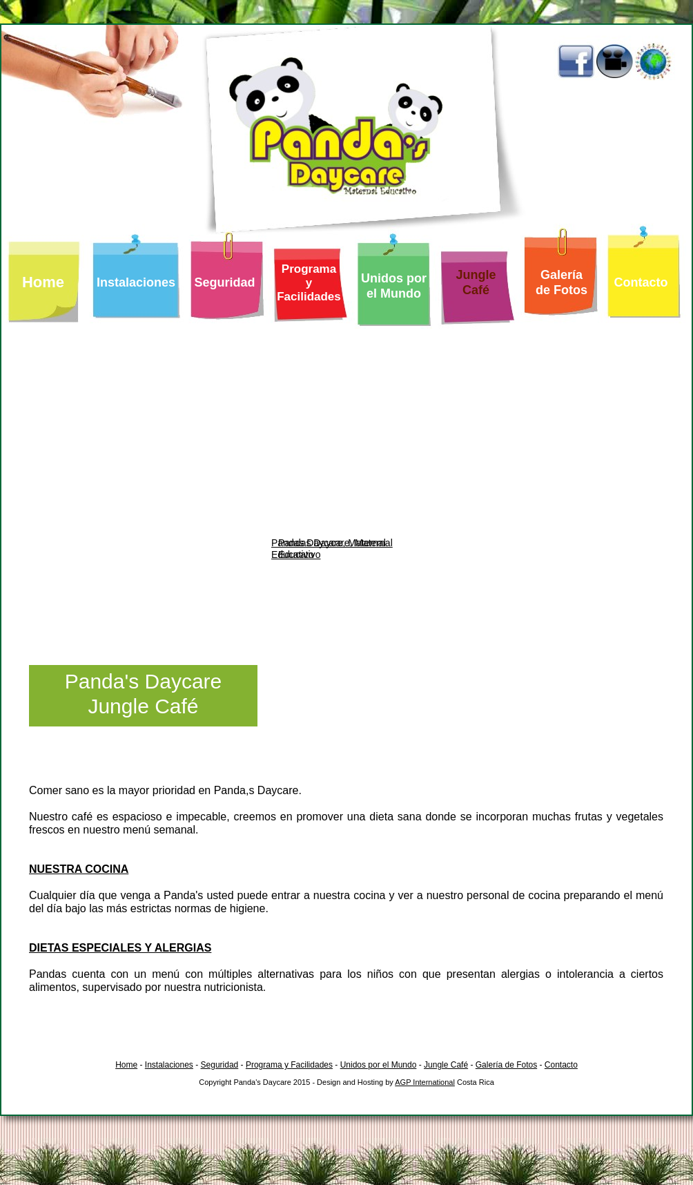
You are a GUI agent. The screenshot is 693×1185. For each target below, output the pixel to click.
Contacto (561, 1065)
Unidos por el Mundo (378, 1065)
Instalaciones (169, 1065)
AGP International (425, 1082)
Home (126, 1065)
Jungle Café (446, 1065)
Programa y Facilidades (289, 1065)
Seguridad (220, 1065)
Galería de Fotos (506, 1065)
